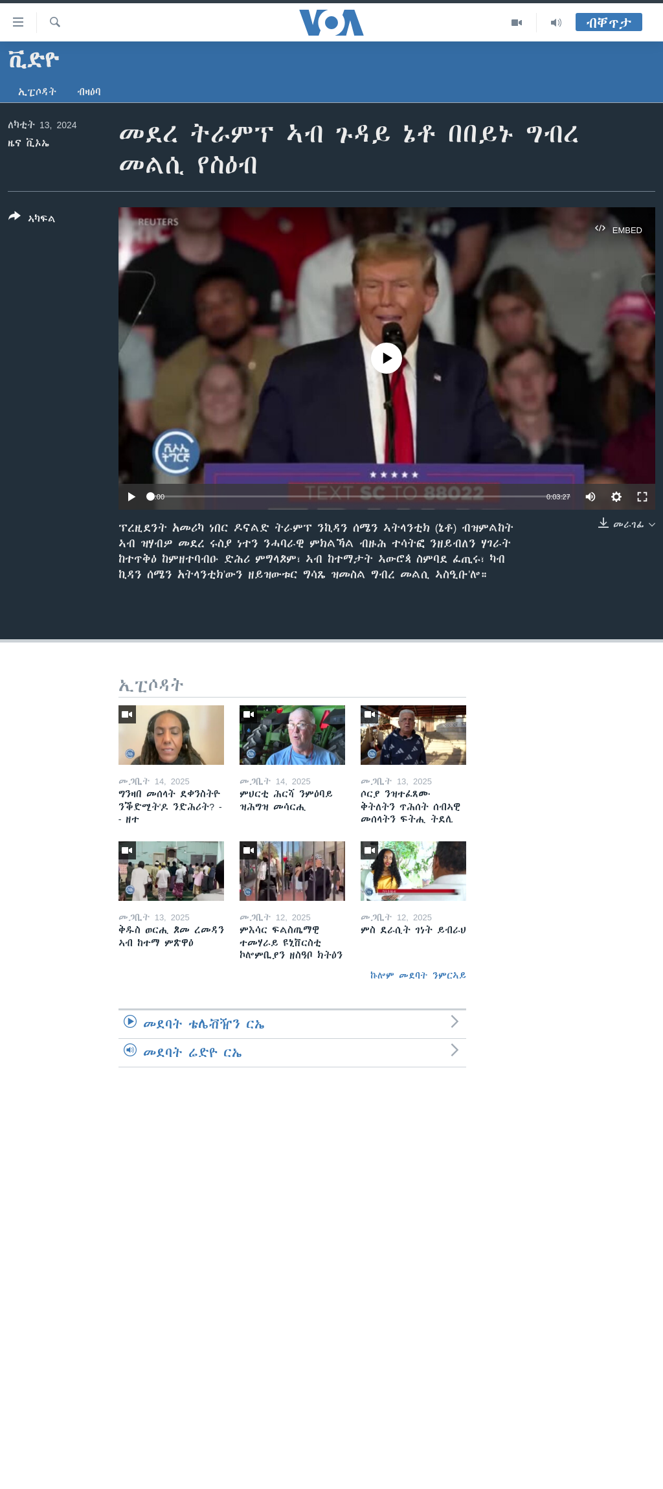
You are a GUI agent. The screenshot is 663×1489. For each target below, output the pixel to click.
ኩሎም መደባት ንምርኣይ (418, 975)
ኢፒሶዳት (37, 92)
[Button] (32, 220)
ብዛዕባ (89, 92)
